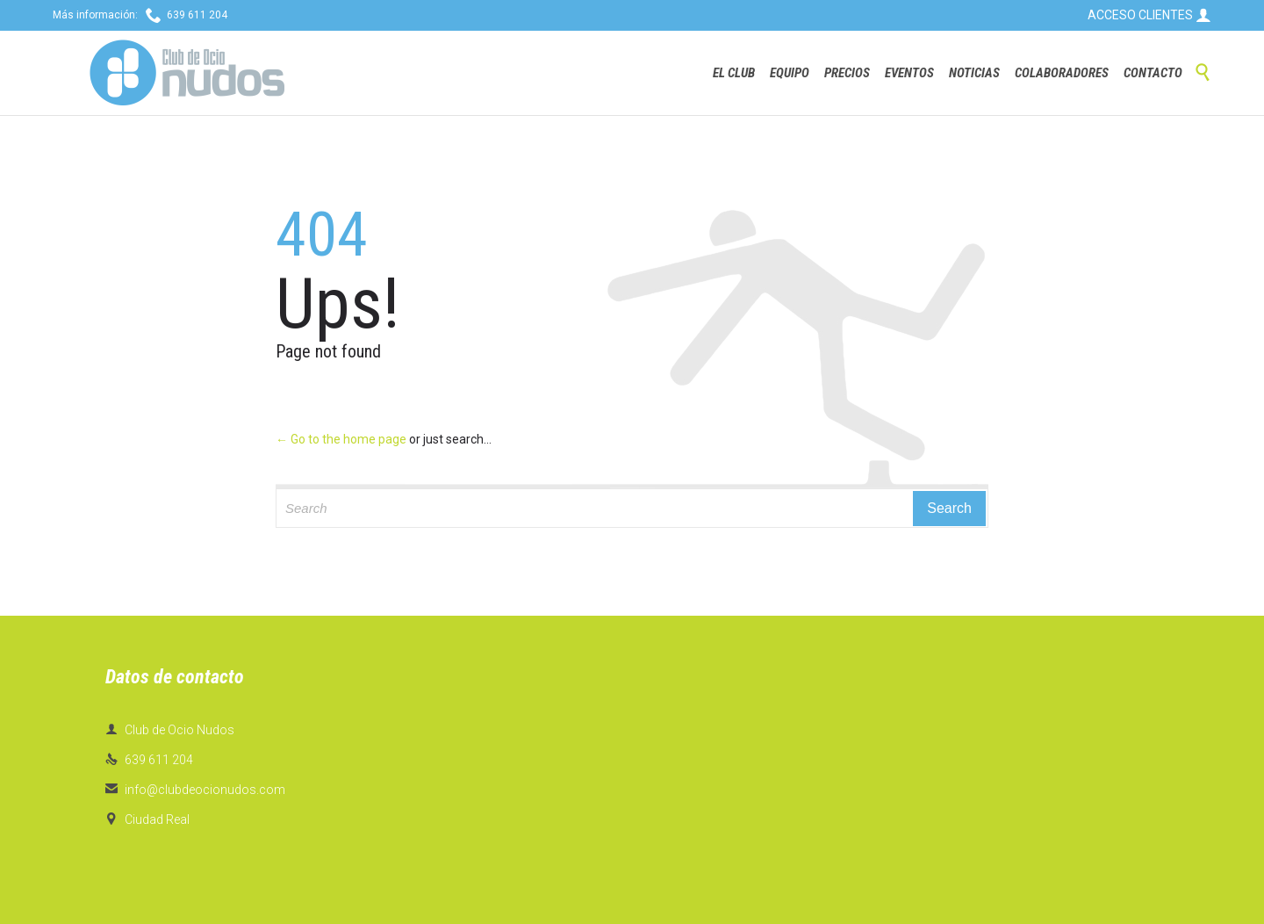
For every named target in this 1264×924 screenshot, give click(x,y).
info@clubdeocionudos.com (195, 790)
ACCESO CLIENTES (1149, 15)
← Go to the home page (341, 439)
